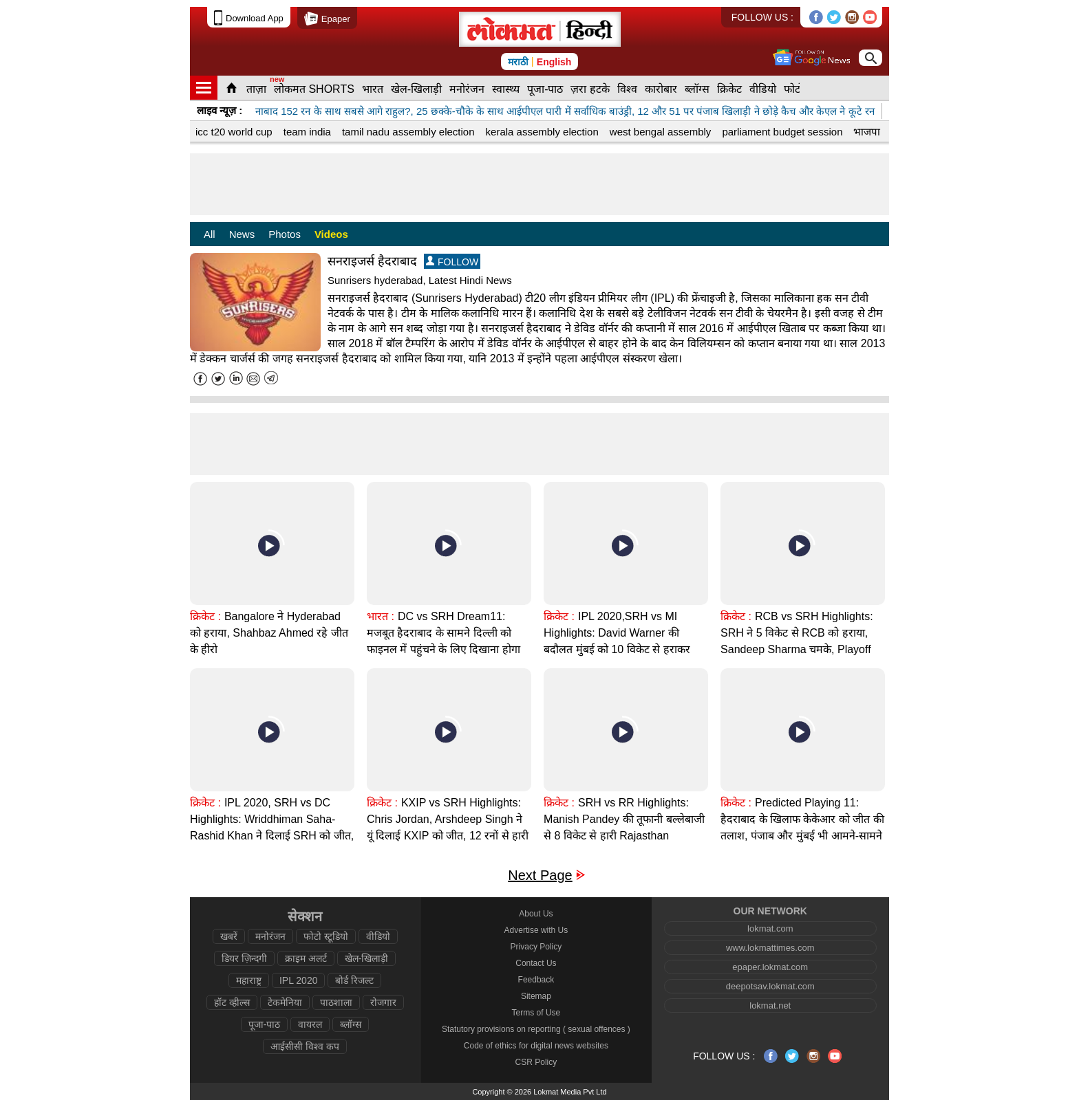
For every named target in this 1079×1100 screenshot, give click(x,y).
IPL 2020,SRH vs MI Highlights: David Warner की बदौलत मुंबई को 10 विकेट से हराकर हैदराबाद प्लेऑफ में (617, 641)
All (209, 234)
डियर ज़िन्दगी (244, 958)
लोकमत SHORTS (314, 89)
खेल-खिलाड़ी (416, 89)
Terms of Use (536, 1013)
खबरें (228, 936)
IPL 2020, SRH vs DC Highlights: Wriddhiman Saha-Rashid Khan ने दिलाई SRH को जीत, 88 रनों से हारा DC (272, 827)
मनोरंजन (466, 89)
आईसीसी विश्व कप (304, 1046)
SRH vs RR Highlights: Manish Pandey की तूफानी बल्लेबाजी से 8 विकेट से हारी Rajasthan (624, 819)
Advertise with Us (536, 930)
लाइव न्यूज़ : (219, 110)
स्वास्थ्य (506, 89)
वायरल (310, 1024)
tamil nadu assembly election (408, 132)
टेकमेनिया (285, 1002)
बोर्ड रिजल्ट (354, 980)
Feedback (536, 979)
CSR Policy (536, 1062)
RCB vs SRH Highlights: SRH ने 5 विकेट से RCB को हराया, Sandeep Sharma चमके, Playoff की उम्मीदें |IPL (796, 641)
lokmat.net (770, 1005)
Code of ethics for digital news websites (536, 1045)
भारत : (380, 616)
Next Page (540, 875)
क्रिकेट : (205, 616)
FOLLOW (452, 261)
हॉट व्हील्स (232, 1002)
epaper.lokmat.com (770, 967)
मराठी (518, 61)
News (242, 234)
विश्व (627, 89)
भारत (372, 89)
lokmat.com (770, 928)
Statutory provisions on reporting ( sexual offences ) (536, 1029)
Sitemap (536, 996)
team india (307, 132)
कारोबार (661, 89)
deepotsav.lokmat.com (770, 986)
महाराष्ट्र (248, 980)
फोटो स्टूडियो (325, 936)
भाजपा (866, 132)
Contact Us (535, 963)
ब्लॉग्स (697, 89)
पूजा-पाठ (545, 89)
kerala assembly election (542, 132)
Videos (331, 234)
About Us (536, 913)
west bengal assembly (661, 132)
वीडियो (762, 89)
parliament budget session (782, 132)
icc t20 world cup (234, 132)
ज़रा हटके (589, 89)
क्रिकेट (729, 89)
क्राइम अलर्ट (306, 958)
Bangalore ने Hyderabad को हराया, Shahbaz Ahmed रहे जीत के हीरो (269, 632)
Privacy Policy (536, 947)
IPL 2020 (298, 980)
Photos (284, 234)
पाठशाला (336, 1002)
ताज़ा (256, 89)
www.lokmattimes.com (770, 948)
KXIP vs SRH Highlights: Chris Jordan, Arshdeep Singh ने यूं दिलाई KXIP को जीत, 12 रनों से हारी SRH (447, 827)
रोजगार (383, 1002)
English (554, 61)
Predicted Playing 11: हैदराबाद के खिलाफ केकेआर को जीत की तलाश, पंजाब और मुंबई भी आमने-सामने (802, 819)
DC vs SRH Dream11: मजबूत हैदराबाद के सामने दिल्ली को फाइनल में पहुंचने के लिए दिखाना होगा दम (443, 641)
